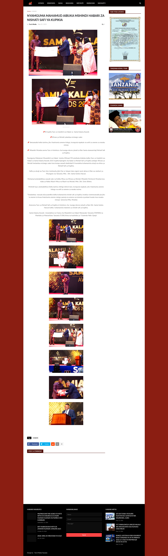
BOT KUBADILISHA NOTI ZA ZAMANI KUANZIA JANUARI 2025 (49, 528)
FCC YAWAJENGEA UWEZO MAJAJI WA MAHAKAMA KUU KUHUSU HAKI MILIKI (128, 527)
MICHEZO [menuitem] (80, 3)
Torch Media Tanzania (40, 553)
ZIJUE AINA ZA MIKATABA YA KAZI (50, 536)
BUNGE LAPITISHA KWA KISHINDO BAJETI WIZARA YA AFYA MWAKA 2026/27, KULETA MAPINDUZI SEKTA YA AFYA (128, 539)
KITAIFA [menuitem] (41, 3)
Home (29, 11)
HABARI (34, 11)
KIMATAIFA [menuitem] (51, 3)
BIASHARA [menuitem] (69, 3)
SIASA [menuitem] (60, 3)
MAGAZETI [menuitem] (101, 3)
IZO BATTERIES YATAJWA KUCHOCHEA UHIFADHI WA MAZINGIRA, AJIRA (126, 516)
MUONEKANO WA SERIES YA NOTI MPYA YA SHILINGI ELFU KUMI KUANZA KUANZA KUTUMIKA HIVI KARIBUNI (50, 517)
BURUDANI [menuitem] (91, 3)
